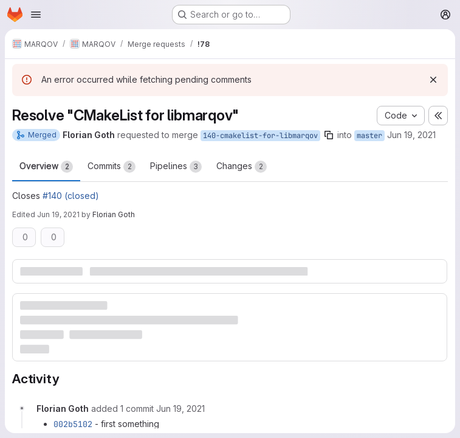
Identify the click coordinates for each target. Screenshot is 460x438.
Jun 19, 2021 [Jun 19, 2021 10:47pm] (58, 214)
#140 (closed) (71, 195)
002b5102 (72, 424)
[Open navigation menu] (36, 14)
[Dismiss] (433, 79)
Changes (241, 167)
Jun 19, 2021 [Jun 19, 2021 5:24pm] (411, 135)
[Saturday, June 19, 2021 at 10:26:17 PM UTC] (180, 408)
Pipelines (176, 167)
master (369, 136)
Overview (46, 167)
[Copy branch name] (328, 135)
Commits (112, 167)
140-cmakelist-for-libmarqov (260, 136)
